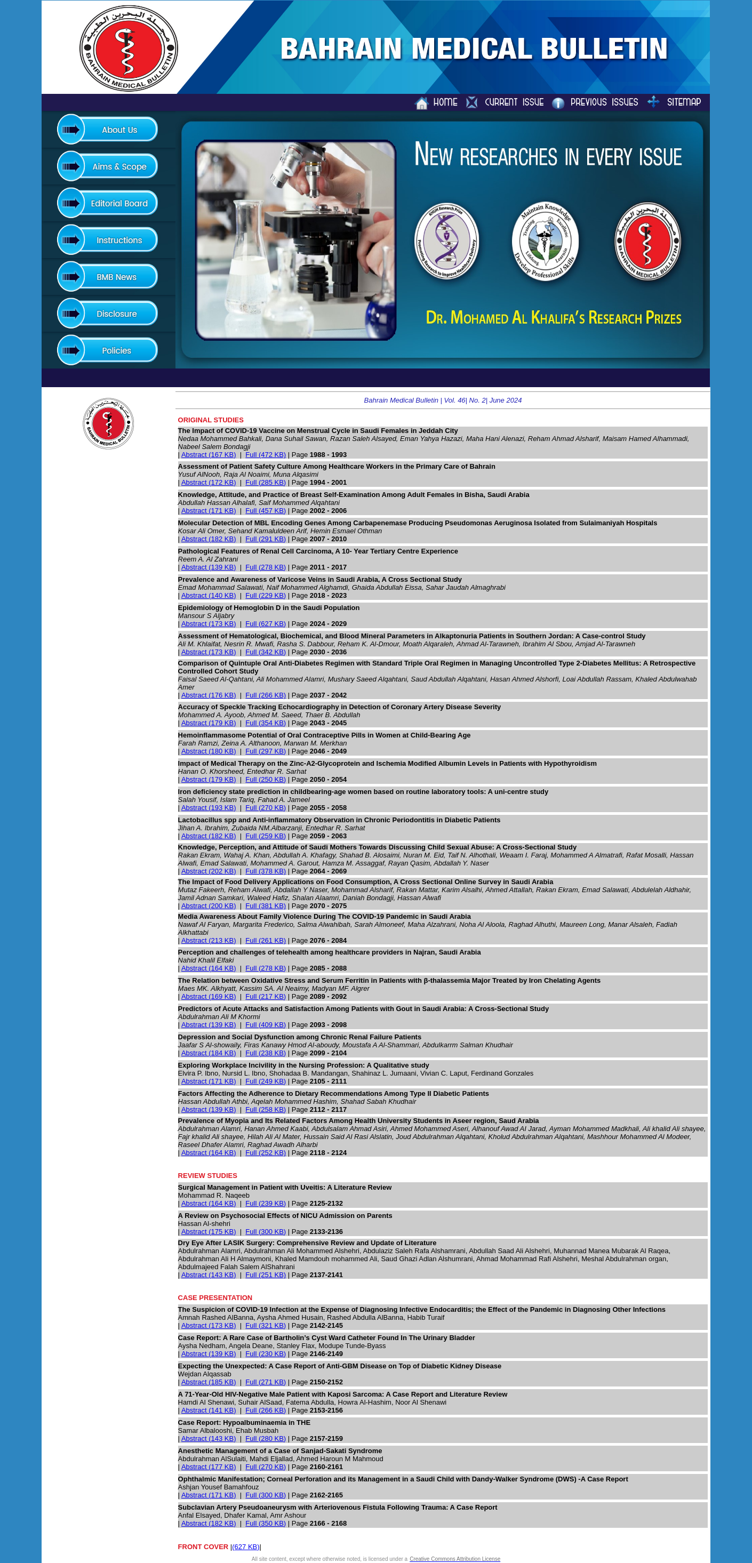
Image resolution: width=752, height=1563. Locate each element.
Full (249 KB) (265, 1081)
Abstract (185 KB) (208, 1382)
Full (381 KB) (265, 906)
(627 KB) (245, 1547)
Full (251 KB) (265, 1275)
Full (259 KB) (265, 836)
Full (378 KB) (265, 871)
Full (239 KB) (265, 1203)
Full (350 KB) (265, 1523)
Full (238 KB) (265, 1053)
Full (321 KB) (265, 1325)
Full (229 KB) (265, 595)
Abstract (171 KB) (208, 511)
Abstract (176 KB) (208, 695)
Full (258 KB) (265, 1109)
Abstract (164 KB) (208, 968)
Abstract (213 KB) (208, 940)
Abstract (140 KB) (208, 595)
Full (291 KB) (265, 539)
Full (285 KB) (265, 482)
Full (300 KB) (265, 1232)
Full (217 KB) (265, 996)
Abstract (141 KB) (208, 1410)
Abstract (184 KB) (208, 1053)
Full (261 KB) (265, 940)
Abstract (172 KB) (208, 482)
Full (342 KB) (265, 652)
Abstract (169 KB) (208, 996)
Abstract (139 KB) (208, 567)
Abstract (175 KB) (208, 1232)
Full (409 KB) (265, 1025)
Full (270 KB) (265, 808)
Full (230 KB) (265, 1354)
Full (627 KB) (265, 624)
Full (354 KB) (265, 723)
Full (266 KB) (265, 695)
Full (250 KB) (265, 779)
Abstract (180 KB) (208, 751)
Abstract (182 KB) (208, 539)
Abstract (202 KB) (208, 871)
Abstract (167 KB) (208, 455)
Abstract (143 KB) (208, 1275)
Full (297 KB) (265, 751)
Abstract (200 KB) (208, 906)
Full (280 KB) (265, 1438)
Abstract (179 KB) (208, 723)
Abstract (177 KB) (208, 1467)
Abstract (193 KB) (208, 808)
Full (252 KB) (265, 1153)
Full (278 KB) (265, 567)
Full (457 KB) (265, 511)
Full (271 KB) (265, 1382)
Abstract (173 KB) (208, 624)
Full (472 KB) (265, 455)
